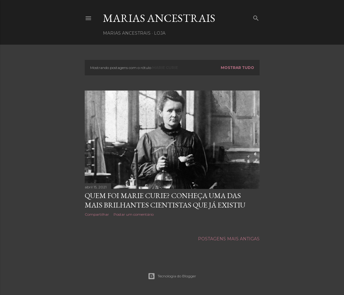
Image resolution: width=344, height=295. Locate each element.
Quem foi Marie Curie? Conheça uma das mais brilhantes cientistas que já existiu (165, 200)
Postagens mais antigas (229, 239)
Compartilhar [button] (97, 214)
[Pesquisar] (256, 17)
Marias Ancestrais (159, 18)
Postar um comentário (134, 214)
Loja (159, 33)
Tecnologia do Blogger (172, 276)
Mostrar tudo (237, 67)
